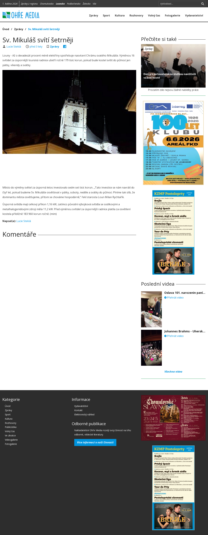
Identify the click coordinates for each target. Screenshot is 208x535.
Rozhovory (136, 15)
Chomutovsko (47, 3)
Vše (94, 3)
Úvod (5, 29)
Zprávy (93, 15)
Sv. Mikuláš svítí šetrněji (44, 29)
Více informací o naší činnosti (95, 442)
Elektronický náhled (84, 414)
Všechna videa (173, 371)
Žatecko (87, 3)
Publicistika (10, 427)
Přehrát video (174, 297)
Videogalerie (11, 439)
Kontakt (78, 410)
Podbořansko (73, 3)
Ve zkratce (10, 435)
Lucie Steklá (14, 46)
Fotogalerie (172, 15)
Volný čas (154, 15)
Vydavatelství (194, 15)
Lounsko (60, 3)
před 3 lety (36, 46)
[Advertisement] (69, 165)
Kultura (120, 15)
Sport (106, 15)
